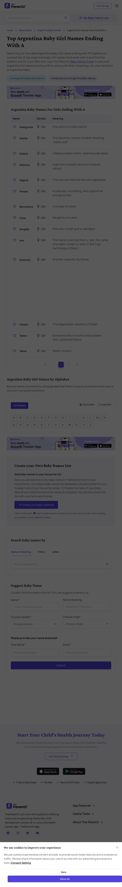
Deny (63, 872)
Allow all (65, 879)
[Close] (117, 847)
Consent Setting (21, 863)
